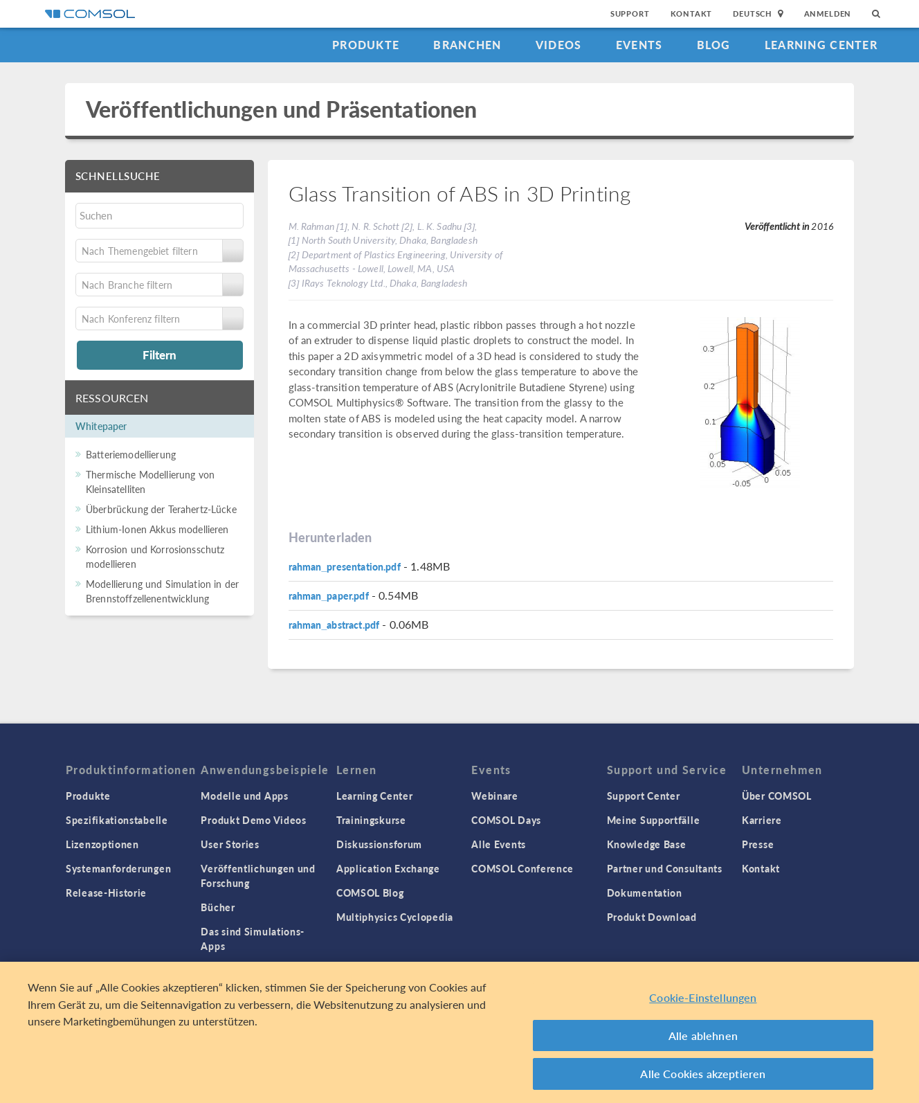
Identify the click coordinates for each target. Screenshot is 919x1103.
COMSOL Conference (522, 868)
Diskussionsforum (379, 844)
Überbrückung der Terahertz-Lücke (161, 509)
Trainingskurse (371, 820)
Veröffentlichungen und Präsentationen (281, 109)
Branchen (467, 45)
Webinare (494, 795)
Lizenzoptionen (102, 844)
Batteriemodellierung (131, 454)
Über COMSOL (777, 795)
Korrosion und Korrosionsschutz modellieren (155, 556)
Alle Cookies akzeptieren (702, 1078)
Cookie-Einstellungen (702, 1002)
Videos (559, 45)
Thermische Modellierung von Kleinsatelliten (150, 481)
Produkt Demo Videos (253, 820)
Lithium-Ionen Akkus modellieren (157, 529)
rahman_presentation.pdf (345, 566)
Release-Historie (106, 892)
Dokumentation (644, 892)
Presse (758, 844)
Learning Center (821, 45)
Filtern (159, 354)
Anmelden (828, 13)
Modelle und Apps (244, 795)
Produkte (365, 45)
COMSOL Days (506, 820)
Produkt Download (652, 917)
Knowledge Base (646, 844)
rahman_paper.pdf (329, 595)
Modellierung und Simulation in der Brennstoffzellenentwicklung (162, 591)
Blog (714, 45)
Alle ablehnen (703, 1039)
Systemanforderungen (118, 868)
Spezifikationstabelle (117, 820)
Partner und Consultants (664, 868)
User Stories (230, 844)
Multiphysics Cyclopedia (394, 917)
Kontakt (692, 13)
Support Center (643, 795)
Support (630, 13)
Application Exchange (388, 868)
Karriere (762, 820)
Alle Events (498, 844)
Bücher (218, 907)
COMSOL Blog (370, 892)
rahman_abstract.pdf (334, 624)
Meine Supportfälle (653, 820)
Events (639, 45)
